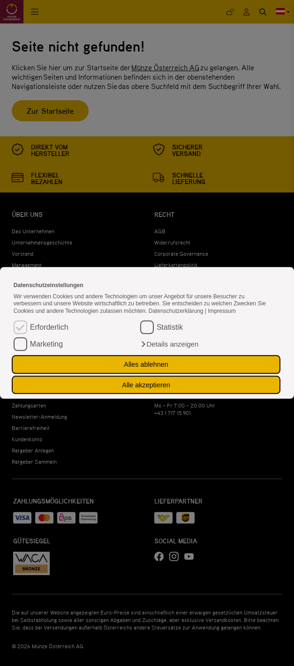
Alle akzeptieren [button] (146, 385)
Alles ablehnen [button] (146, 364)
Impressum (221, 311)
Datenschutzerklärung (177, 311)
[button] (169, 344)
